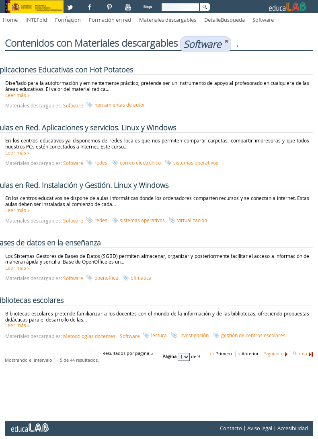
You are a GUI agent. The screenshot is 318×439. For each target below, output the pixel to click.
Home (10, 19)
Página (170, 357)
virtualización (192, 220)
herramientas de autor (119, 104)
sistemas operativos (195, 162)
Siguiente (273, 354)
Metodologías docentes (89, 336)
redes (100, 162)
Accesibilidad (292, 428)
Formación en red (110, 19)
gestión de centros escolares (253, 335)
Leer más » (17, 95)
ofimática (141, 277)
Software (263, 19)
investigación (194, 335)
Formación (68, 19)
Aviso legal (259, 428)
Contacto (231, 428)
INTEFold (36, 19)
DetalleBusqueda (224, 19)
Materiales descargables (167, 19)
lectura (159, 335)
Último (300, 354)
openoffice (106, 277)
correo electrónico (140, 162)
